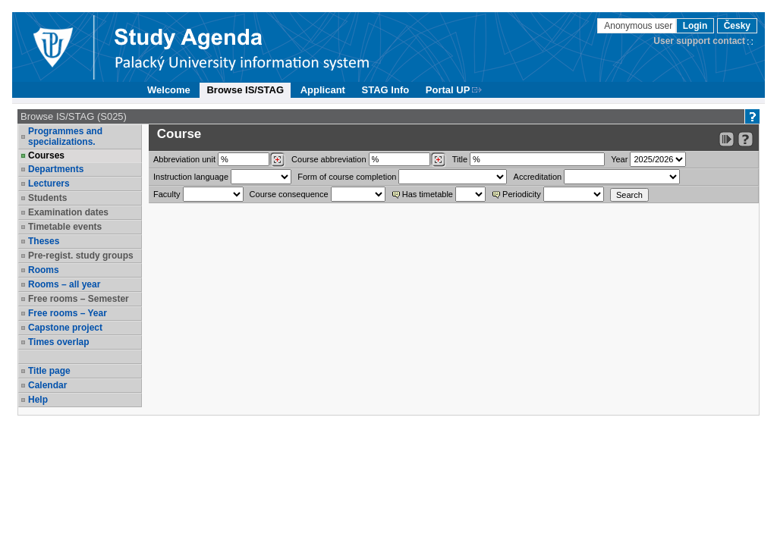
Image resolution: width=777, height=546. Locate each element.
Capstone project (65, 327)
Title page (49, 371)
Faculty (166, 194)
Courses (46, 155)
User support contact (699, 41)
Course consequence (289, 194)
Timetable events (65, 226)
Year (619, 159)
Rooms (43, 270)
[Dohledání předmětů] (438, 160)
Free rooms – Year (67, 313)
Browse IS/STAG (245, 90)
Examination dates (68, 212)
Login (695, 25)
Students (47, 198)
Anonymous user (639, 25)
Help (38, 399)
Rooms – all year (64, 284)
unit (184, 159)
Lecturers (49, 183)
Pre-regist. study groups (81, 255)
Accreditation (538, 176)
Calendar (47, 385)
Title (459, 159)
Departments (55, 169)
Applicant (322, 90)
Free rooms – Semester (78, 298)
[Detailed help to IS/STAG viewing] (745, 139)
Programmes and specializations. (65, 136)
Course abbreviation (328, 159)
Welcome (168, 90)
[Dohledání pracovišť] (277, 160)
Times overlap (58, 342)
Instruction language (190, 176)
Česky (737, 25)
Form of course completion (346, 176)
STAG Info (386, 90)
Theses (43, 241)
